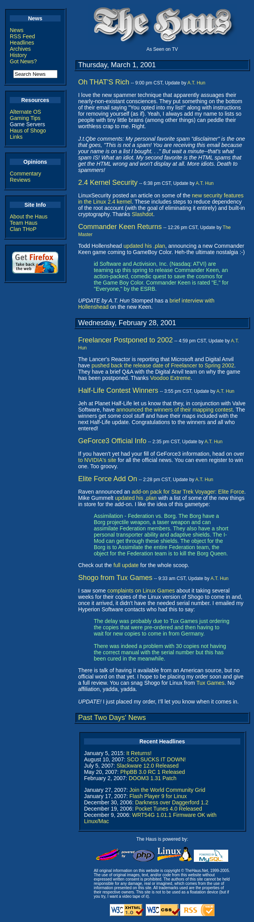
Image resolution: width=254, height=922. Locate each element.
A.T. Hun (196, 83)
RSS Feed (22, 36)
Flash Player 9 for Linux (158, 796)
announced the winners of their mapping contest (174, 409)
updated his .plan (144, 246)
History (18, 55)
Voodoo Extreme (170, 378)
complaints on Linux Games (141, 590)
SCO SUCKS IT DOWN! (156, 759)
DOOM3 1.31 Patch (152, 778)
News (16, 30)
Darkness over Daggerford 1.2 (172, 802)
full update (126, 565)
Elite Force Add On (107, 479)
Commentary (25, 173)
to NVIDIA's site (97, 460)
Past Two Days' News (112, 717)
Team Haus (24, 223)
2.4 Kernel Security (108, 182)
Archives (20, 49)
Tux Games (211, 683)
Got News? (23, 61)
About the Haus (29, 216)
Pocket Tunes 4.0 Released (168, 809)
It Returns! (139, 753)
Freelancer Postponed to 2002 (125, 340)
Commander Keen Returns (120, 227)
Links (16, 137)
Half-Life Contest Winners (118, 390)
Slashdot (142, 214)
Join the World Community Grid (167, 790)
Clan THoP (23, 229)
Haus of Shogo (28, 130)
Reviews (20, 180)
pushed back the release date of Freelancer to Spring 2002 (162, 365)
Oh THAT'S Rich (103, 82)
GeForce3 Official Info (112, 441)
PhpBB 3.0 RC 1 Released (152, 772)
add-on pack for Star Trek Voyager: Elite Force (188, 492)
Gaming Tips (25, 118)
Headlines (22, 42)
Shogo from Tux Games (115, 578)
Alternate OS (25, 112)
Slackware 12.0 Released (147, 766)
